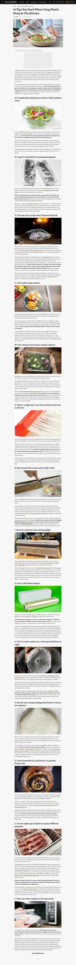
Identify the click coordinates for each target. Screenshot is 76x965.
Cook (14, 6)
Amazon (59, 435)
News (27, 2)
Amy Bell (16, 16)
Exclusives (34, 2)
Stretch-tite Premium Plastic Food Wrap (35, 513)
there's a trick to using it (26, 134)
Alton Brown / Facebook (57, 672)
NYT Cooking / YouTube (57, 557)
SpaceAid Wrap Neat (27, 524)
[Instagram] (61, 2)
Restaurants (43, 2)
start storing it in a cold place (29, 616)
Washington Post (47, 257)
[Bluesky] (58, 2)
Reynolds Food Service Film (22, 870)
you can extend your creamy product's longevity (27, 749)
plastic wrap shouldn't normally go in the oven (33, 250)
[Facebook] (49, 2)
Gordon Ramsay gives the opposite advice (30, 391)
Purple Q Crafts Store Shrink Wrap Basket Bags (27, 875)
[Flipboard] (54, 2)
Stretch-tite (57, 90)
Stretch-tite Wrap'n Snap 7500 (43, 568)
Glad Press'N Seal (33, 204)
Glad (18, 90)
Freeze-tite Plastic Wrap (30, 889)
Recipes (22, 2)
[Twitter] (52, 2)
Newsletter (70, 2)
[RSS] (63, 2)
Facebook (50, 691)
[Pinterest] (56, 2)
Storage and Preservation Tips (25, 6)
